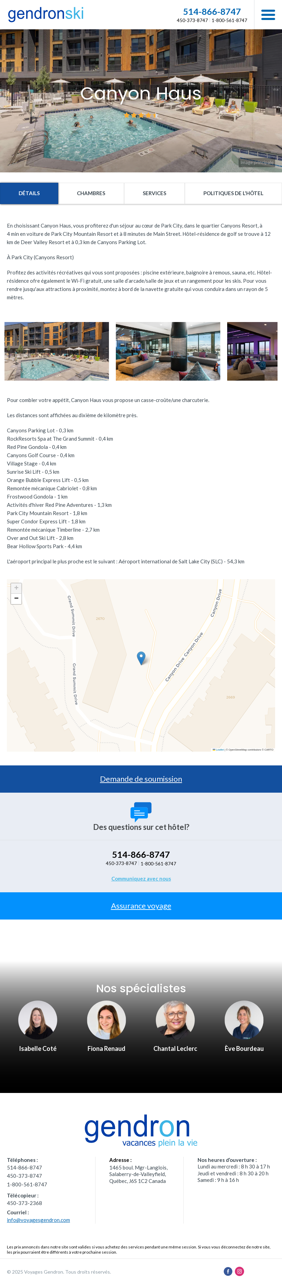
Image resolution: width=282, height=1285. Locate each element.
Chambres (91, 193)
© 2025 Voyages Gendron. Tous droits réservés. (59, 1272)
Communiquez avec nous (141, 878)
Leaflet (218, 749)
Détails (29, 193)
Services (154, 193)
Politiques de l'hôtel (233, 193)
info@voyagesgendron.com (38, 1220)
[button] (268, 14)
